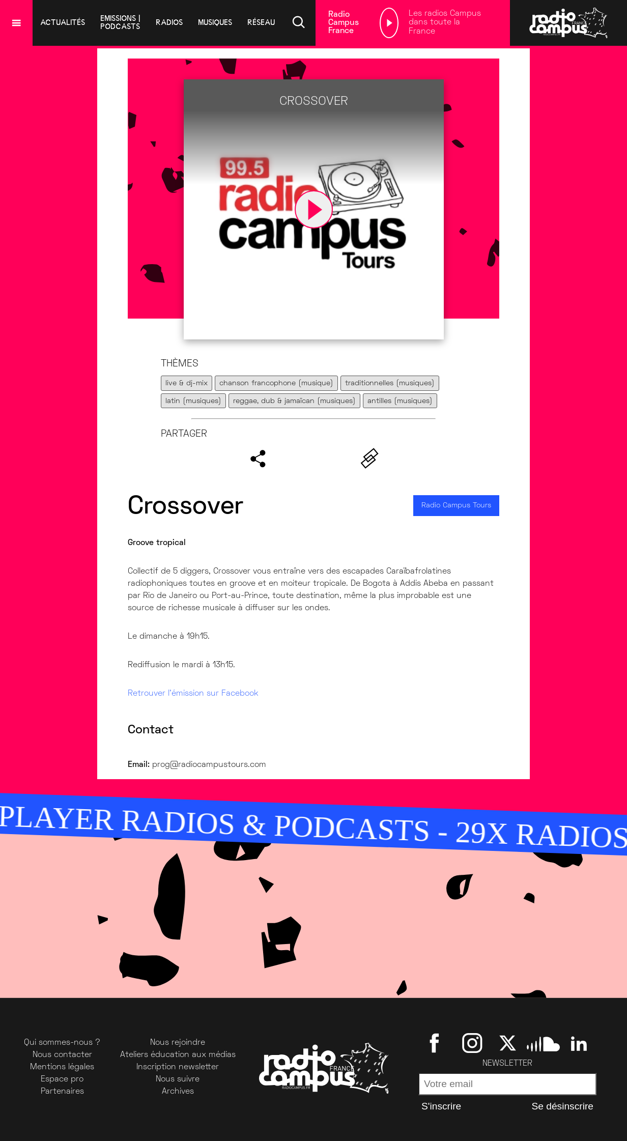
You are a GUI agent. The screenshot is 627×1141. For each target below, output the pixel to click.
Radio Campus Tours (456, 505)
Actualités (62, 22)
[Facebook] (436, 1042)
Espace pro (62, 1079)
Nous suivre (178, 1079)
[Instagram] (472, 1042)
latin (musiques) (193, 401)
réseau (261, 22)
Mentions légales (62, 1067)
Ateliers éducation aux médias (178, 1055)
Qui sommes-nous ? (62, 1042)
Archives (178, 1091)
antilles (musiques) (400, 401)
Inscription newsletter (177, 1067)
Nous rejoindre (177, 1042)
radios (169, 22)
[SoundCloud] (543, 1042)
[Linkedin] (578, 1042)
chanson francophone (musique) (276, 383)
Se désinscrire (562, 1106)
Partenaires (62, 1091)
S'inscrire (441, 1106)
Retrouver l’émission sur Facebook (193, 693)
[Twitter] (507, 1042)
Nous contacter (62, 1055)
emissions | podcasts (120, 22)
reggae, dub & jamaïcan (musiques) (294, 401)
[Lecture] (389, 23)
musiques (215, 22)
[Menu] (16, 23)
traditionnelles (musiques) (390, 383)
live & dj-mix (186, 383)
